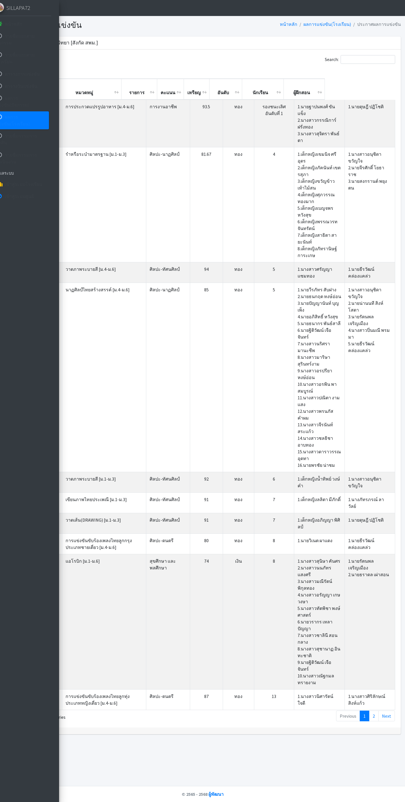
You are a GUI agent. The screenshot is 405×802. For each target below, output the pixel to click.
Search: (360, 59)
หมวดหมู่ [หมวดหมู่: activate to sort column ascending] (154, 92)
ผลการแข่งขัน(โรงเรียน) (327, 24)
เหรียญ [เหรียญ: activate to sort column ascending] (264, 92)
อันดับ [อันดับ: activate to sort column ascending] (293, 92)
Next (387, 763)
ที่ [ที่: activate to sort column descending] (85, 92)
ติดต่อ (122, 8)
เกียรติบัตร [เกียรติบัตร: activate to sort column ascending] (107, 89)
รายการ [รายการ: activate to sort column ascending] (207, 92)
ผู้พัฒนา (251, 794)
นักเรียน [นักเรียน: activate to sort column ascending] (330, 92)
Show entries (101, 59)
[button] (79, 7)
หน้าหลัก (98, 8)
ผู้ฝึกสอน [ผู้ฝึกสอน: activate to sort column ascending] (372, 92)
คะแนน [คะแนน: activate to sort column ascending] (238, 92)
